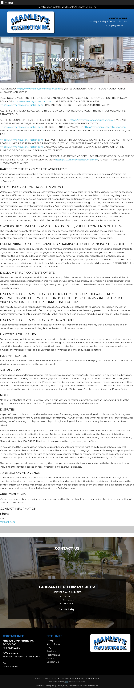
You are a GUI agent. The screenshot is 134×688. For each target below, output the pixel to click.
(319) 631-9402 (7, 522)
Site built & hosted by (67, 682)
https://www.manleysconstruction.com (38, 88)
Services (51, 651)
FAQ (49, 648)
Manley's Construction (57, 678)
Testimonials (53, 655)
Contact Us (53, 662)
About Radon (54, 644)
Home (50, 640)
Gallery (50, 658)
